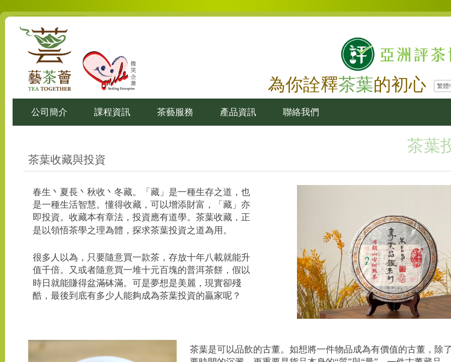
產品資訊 (238, 112)
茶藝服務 (175, 112)
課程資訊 (112, 112)
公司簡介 (49, 112)
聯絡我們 (301, 112)
